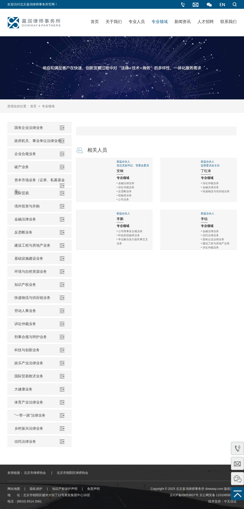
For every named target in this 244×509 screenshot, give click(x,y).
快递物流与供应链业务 (32, 298)
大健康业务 (23, 389)
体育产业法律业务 (28, 402)
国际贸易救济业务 (28, 376)
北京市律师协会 (35, 473)
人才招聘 (205, 21)
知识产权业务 (25, 285)
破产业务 (21, 167)
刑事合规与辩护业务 (30, 337)
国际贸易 (21, 193)
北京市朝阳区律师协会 (72, 473)
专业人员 (137, 21)
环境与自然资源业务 (30, 271)
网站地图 (13, 489)
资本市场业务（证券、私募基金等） (39, 185)
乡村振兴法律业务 (28, 428)
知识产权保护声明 (64, 489)
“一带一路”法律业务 (30, 415)
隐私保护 (36, 489)
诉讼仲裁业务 (25, 324)
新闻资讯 (182, 21)
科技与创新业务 (27, 350)
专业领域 (159, 21)
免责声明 (93, 489)
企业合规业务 (25, 154)
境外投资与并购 (27, 206)
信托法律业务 (25, 441)
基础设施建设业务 (28, 258)
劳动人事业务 (25, 311)
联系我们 (228, 21)
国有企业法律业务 (28, 128)
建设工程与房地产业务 (32, 245)
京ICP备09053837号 (184, 495)
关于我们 (114, 21)
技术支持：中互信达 (222, 501)
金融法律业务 (25, 219)
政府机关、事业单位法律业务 (37, 141)
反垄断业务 (23, 232)
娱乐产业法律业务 (28, 363)
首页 (95, 21)
